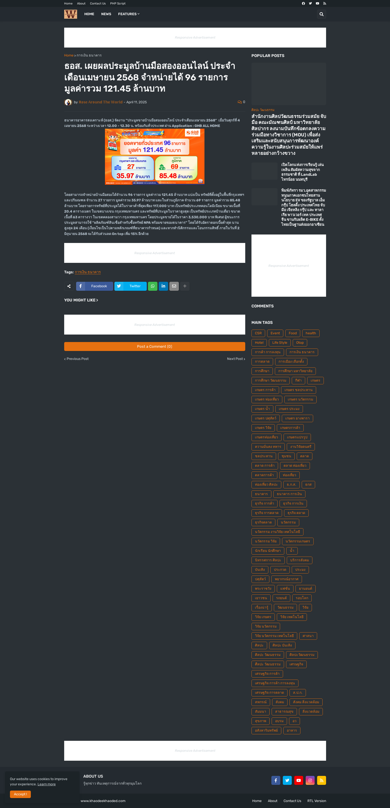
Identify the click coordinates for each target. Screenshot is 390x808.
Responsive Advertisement (195, 37)
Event (275, 333)
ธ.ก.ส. (291, 484)
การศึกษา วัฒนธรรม (270, 380)
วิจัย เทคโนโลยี (291, 617)
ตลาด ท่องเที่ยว (295, 465)
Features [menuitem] (127, 14)
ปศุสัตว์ (260, 579)
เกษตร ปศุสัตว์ (265, 418)
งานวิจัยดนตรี (300, 447)
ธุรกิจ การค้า (264, 503)
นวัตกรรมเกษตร (298, 541)
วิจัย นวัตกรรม (266, 626)
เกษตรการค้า (290, 428)
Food (293, 333)
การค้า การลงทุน (268, 352)
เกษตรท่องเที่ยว (266, 437)
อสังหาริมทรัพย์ (266, 730)
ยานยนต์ (305, 588)
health (311, 333)
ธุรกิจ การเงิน (293, 503)
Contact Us (98, 3)
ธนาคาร (261, 494)
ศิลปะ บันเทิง (282, 645)
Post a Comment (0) (154, 346)
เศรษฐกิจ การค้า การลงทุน (275, 683)
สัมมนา (260, 711)
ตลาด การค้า (265, 465)
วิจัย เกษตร (263, 617)
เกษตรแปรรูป (297, 437)
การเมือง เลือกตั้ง (291, 361)
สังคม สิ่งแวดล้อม (306, 702)
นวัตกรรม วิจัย (266, 541)
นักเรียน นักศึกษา (268, 551)
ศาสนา (308, 636)
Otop (300, 343)
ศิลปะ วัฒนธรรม (268, 655)
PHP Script (118, 3)
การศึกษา (262, 371)
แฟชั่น (285, 588)
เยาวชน (261, 598)
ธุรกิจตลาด (263, 522)
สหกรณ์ (261, 702)
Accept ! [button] (20, 794)
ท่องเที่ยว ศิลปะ (266, 484)
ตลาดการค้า (264, 475)
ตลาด (304, 456)
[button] (321, 14)
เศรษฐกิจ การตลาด (269, 693)
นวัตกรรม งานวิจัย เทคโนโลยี (277, 532)
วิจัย (305, 607)
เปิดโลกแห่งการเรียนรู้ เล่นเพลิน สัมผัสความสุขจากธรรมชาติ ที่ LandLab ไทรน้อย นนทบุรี (302, 172)
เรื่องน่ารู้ (261, 607)
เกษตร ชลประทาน (299, 390)
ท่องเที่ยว (289, 475)
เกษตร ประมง (289, 409)
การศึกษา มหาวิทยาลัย (295, 371)
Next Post (235, 359)
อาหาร (292, 730)
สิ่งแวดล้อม (310, 711)
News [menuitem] (106, 14)
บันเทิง (260, 570)
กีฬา (298, 380)
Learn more (47, 784)
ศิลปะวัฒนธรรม (302, 655)
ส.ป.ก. (297, 693)
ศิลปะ (259, 645)
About (81, 3)
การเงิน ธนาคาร (89, 55)
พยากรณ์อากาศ (286, 579)
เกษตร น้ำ (262, 409)
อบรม (279, 721)
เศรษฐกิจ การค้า (267, 674)
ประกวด (280, 570)
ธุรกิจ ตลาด (296, 513)
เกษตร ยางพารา (297, 418)
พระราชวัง (263, 588)
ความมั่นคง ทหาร (268, 447)
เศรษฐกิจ (296, 664)
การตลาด (262, 361)
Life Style (279, 343)
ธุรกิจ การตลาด (267, 513)
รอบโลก (302, 598)
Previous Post (78, 359)
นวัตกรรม (288, 522)
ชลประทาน (264, 456)
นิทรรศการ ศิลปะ (268, 560)
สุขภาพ (260, 721)
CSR (258, 333)
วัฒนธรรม (285, 607)
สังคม (280, 702)
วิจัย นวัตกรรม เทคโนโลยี (274, 636)
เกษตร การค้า (265, 390)
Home (68, 3)
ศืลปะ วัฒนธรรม (268, 664)
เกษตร (315, 380)
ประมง (300, 570)
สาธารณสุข (284, 711)
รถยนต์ (281, 598)
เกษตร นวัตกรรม (300, 399)
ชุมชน (286, 456)
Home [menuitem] (89, 14)
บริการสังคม (299, 560)
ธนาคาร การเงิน (289, 494)
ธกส (308, 484)
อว (294, 721)
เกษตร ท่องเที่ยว (267, 399)
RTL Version (316, 801)
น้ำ (292, 551)
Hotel (259, 343)
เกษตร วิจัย (263, 428)
